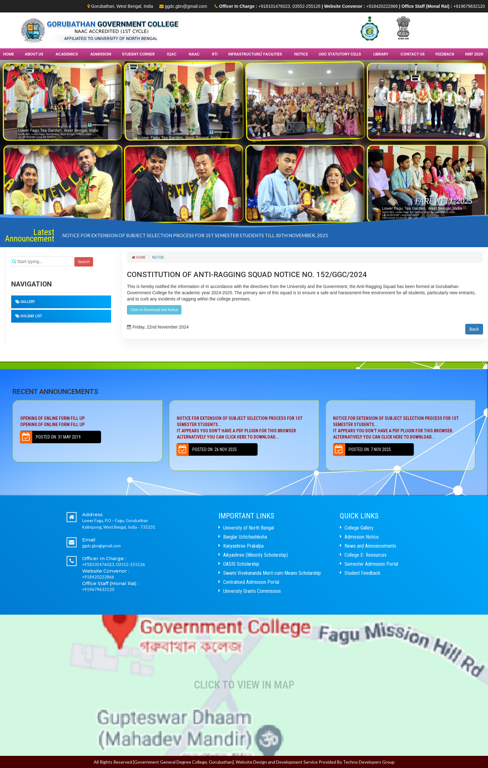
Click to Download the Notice (154, 310)
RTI (215, 54)
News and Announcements (370, 546)
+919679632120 (469, 6)
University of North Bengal (248, 528)
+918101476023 (274, 6)
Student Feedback (362, 573)
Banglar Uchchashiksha (245, 537)
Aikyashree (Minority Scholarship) (255, 555)
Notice (301, 54)
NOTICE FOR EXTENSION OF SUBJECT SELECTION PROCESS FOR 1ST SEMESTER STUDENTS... (244, 428)
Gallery (28, 302)
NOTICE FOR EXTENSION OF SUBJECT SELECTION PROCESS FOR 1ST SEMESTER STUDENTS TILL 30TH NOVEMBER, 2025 (195, 235)
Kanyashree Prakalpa (243, 546)
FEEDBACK (444, 54)
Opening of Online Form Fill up (87, 422)
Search (84, 262)
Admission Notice (362, 537)
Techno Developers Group (369, 762)
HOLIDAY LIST (31, 316)
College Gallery (359, 528)
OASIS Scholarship (241, 564)
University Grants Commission (252, 591)
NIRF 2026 (474, 54)
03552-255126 (307, 6)
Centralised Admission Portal (251, 582)
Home (8, 54)
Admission (100, 54)
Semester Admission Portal (371, 564)
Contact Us (413, 54)
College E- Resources (366, 555)
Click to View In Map (244, 685)
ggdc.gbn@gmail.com (186, 6)
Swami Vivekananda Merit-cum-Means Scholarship (272, 573)
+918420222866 (382, 6)
